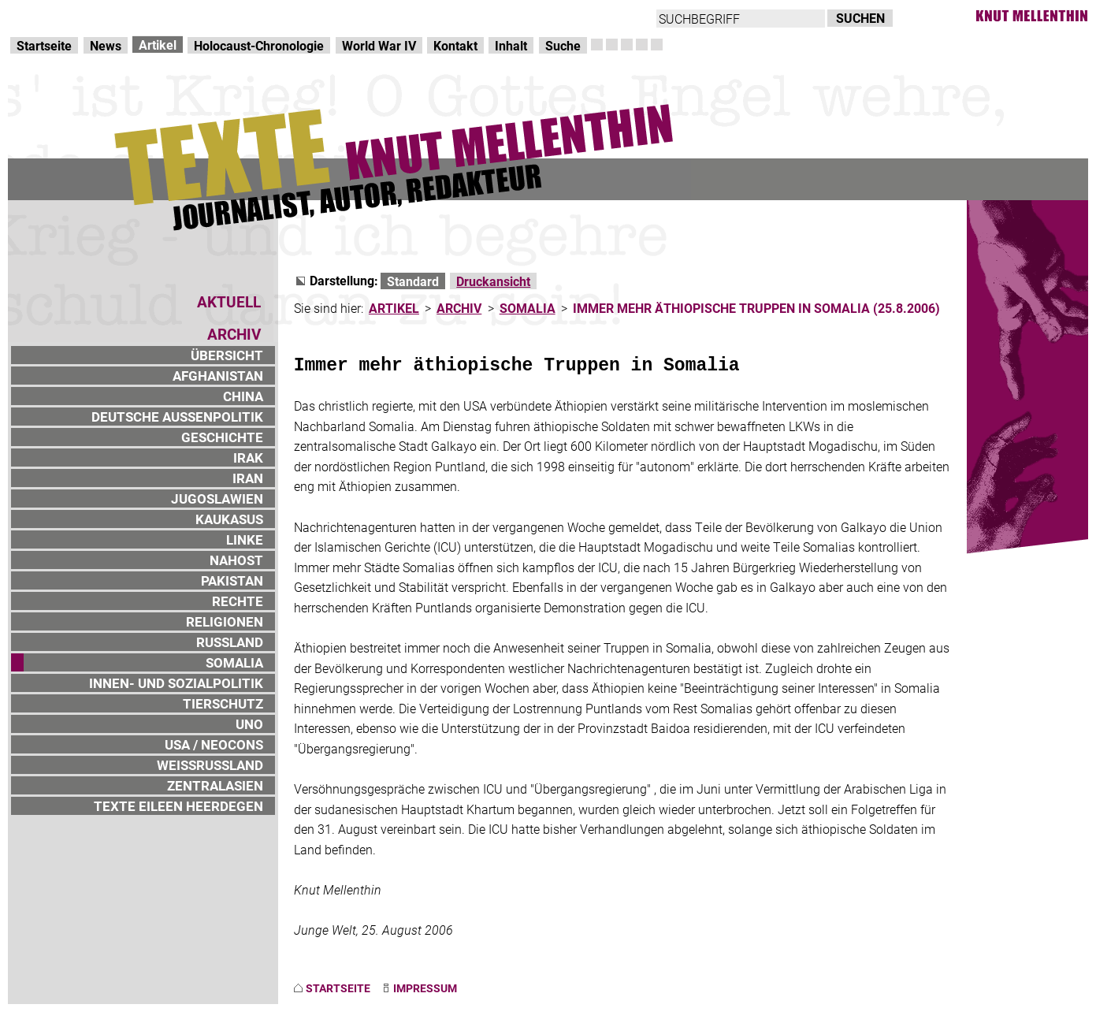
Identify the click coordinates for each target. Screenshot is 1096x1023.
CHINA (243, 396)
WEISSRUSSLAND (210, 765)
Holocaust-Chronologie (259, 45)
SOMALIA (234, 662)
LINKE (244, 539)
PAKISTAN (232, 580)
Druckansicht (493, 281)
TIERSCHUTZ (223, 703)
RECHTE (237, 601)
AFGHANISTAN (218, 375)
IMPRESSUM (425, 987)
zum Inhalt (202, 16)
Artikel (157, 44)
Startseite (44, 45)
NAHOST (236, 560)
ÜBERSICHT (227, 355)
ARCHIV (459, 307)
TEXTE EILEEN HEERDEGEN (178, 806)
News (105, 45)
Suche (563, 45)
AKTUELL (229, 301)
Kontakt (455, 45)
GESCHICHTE (222, 437)
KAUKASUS (229, 519)
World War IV (379, 45)
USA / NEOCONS (214, 744)
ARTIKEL (394, 307)
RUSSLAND (229, 642)
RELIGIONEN (224, 621)
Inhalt (511, 45)
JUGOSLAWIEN (217, 498)
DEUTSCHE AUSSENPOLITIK (177, 416)
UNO (249, 724)
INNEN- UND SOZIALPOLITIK (176, 683)
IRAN (247, 478)
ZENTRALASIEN (215, 785)
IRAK (248, 457)
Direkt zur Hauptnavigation (83, 16)
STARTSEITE (338, 987)
